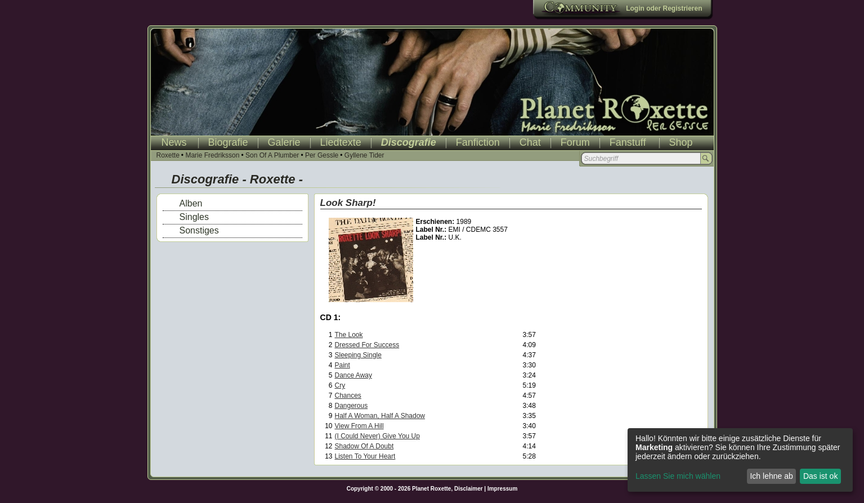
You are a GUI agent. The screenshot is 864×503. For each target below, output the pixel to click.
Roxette (168, 155)
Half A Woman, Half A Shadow (380, 416)
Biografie (228, 142)
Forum (575, 142)
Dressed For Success (367, 345)
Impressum (502, 489)
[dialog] (740, 460)
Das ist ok (820, 475)
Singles (194, 217)
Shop (681, 142)
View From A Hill (359, 426)
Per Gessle (321, 155)
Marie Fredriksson (212, 155)
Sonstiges (199, 230)
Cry (340, 385)
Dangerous (351, 406)
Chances (348, 395)
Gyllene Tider (364, 155)
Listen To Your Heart (365, 456)
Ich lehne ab (771, 475)
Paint (342, 365)
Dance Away (354, 375)
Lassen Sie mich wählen (677, 475)
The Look (349, 335)
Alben (191, 203)
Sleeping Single (358, 355)
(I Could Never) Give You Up (377, 436)
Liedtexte (340, 142)
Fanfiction (478, 142)
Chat (530, 142)
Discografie (408, 142)
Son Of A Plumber (272, 155)
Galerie (284, 142)
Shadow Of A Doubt (364, 446)
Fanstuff (628, 142)
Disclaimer (468, 489)
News (174, 142)
